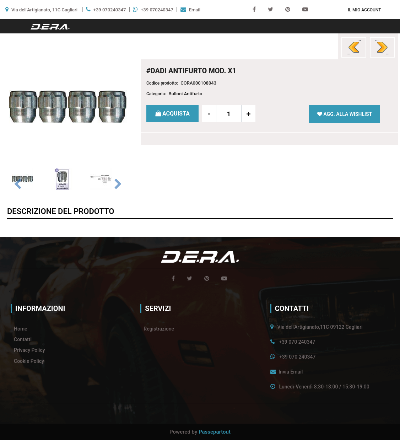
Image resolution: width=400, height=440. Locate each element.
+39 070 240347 (297, 342)
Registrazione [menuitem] (159, 329)
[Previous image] (18, 184)
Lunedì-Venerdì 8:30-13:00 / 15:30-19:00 (324, 387)
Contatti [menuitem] (23, 339)
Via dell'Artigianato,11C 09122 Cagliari (320, 327)
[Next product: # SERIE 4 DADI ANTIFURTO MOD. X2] (382, 47)
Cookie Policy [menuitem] (29, 361)
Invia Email (291, 372)
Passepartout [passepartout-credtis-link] (215, 432)
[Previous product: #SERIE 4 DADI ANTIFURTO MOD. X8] (354, 47)
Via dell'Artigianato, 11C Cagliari (44, 9)
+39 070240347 (109, 9)
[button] (68, 106)
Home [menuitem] (20, 329)
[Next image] (118, 184)
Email (194, 9)
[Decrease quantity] (209, 113)
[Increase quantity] (248, 113)
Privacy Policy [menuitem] (29, 350)
